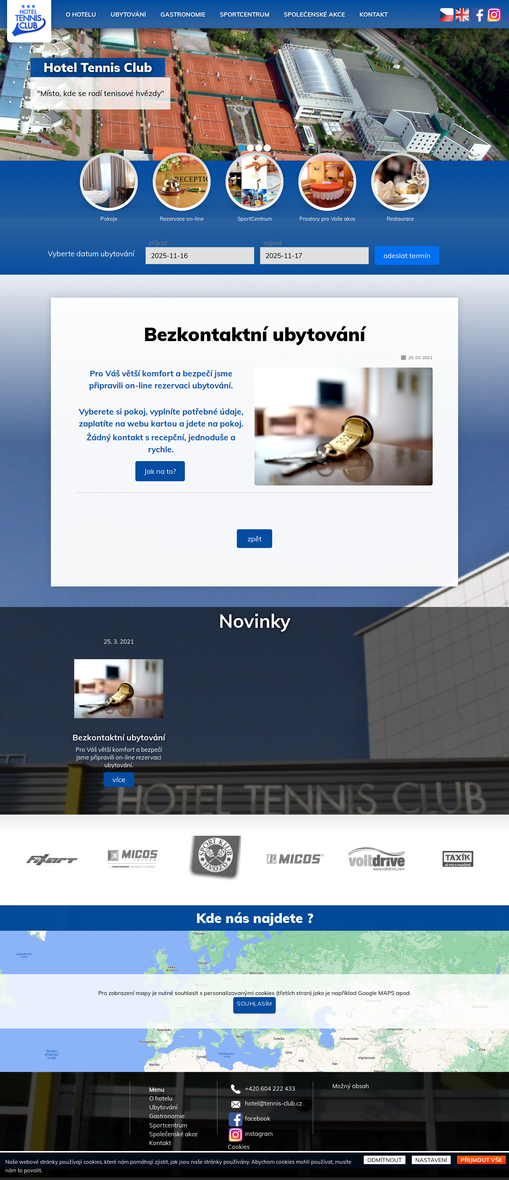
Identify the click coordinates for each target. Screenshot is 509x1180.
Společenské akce (341, 14)
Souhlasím (254, 1005)
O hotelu (83, 14)
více (118, 781)
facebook (249, 1121)
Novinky (255, 622)
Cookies (239, 1148)
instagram (251, 1136)
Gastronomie (195, 14)
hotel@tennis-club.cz (265, 1105)
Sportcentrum (264, 14)
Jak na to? (160, 473)
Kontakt (406, 14)
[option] (108, 188)
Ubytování (135, 14)
